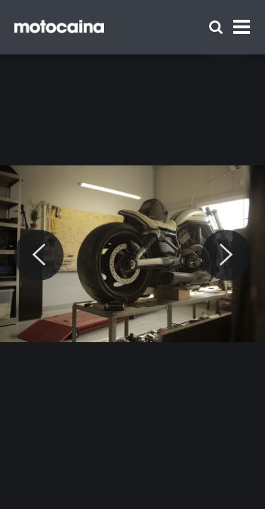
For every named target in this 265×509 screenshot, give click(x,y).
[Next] (226, 255)
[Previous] (39, 255)
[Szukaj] (216, 27)
